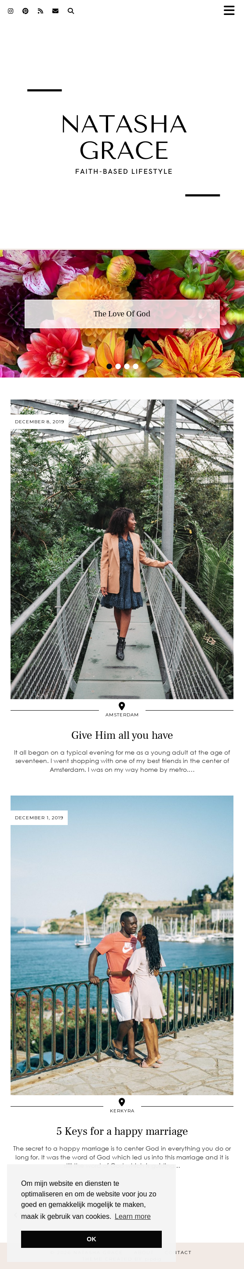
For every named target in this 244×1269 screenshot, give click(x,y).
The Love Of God (122, 314)
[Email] (55, 11)
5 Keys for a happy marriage (122, 1131)
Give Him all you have (122, 735)
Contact (178, 1252)
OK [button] (91, 1239)
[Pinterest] (25, 11)
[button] (232, 11)
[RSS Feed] (41, 11)
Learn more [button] (133, 1216)
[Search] (71, 11)
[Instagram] (11, 11)
